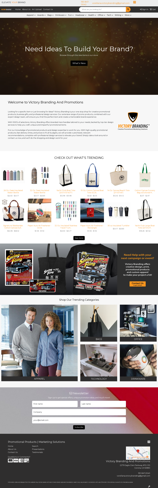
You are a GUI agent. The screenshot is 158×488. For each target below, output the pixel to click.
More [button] (127, 15)
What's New (79, 63)
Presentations (38, 449)
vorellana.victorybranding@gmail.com (111, 3)
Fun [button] (70, 15)
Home (18, 9)
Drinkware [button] (60, 15)
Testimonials (37, 452)
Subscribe (79, 427)
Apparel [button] (30, 15)
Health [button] (91, 15)
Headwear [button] (79, 15)
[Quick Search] (102, 9)
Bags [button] (49, 15)
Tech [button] (109, 15)
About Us (26, 9)
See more (79, 238)
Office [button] (100, 15)
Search (35, 446)
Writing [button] (118, 15)
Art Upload (37, 9)
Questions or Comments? (19, 457)
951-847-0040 (144, 473)
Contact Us (48, 9)
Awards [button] (40, 15)
